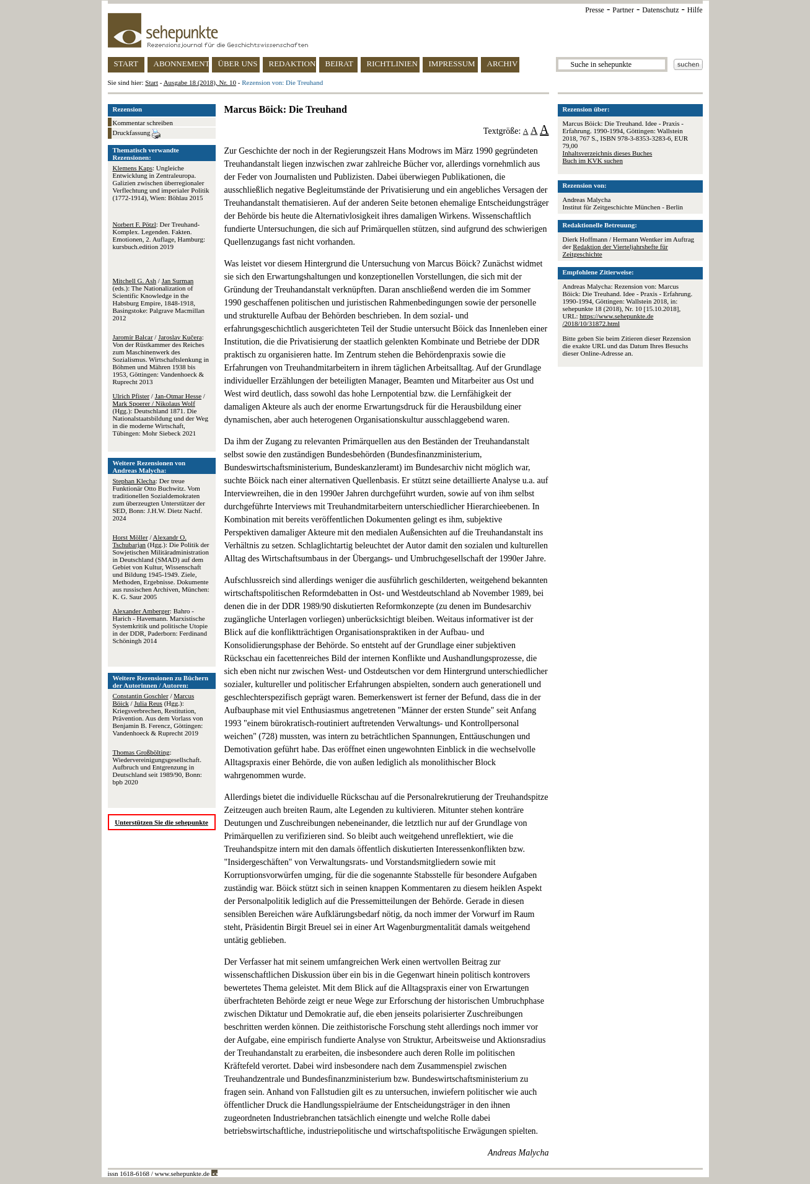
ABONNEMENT (181, 63)
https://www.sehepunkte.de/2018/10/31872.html (608, 319)
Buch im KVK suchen (593, 160)
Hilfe (695, 10)
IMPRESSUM (452, 63)
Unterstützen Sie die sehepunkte (161, 822)
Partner (623, 10)
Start (151, 82)
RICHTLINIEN (392, 63)
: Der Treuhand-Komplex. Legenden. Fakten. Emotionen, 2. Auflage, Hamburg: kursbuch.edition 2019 (159, 235)
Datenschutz (660, 10)
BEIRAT (339, 63)
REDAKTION (292, 63)
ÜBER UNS (238, 63)
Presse (594, 10)
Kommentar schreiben (143, 122)
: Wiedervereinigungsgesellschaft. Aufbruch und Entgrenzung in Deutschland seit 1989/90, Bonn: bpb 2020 (157, 767)
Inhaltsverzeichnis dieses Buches (608, 153)
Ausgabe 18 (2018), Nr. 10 (200, 82)
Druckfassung (137, 134)
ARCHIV (502, 63)
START (126, 63)
